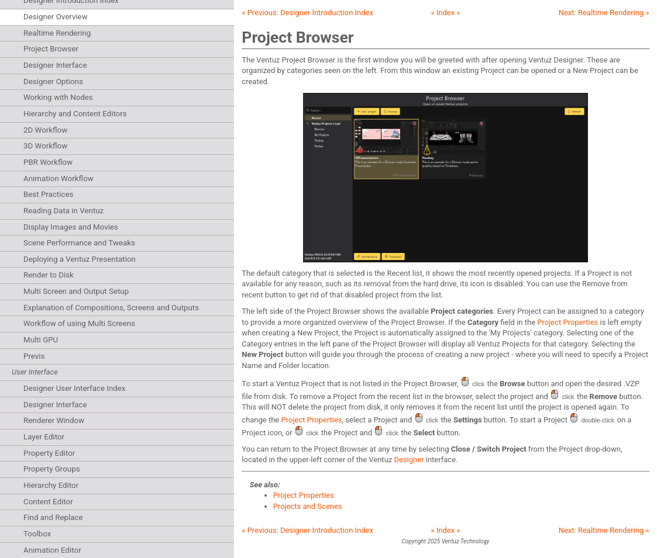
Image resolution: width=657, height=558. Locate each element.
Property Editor (49, 453)
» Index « (445, 12)
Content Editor (48, 501)
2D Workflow (45, 130)
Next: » (604, 12)
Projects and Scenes (307, 506)
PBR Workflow (48, 162)
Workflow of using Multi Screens (79, 323)
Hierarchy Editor (50, 485)
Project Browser (50, 48)
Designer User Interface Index (74, 388)
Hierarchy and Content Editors (75, 113)
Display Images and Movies (70, 227)
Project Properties (567, 322)
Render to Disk (48, 275)
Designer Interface (55, 65)
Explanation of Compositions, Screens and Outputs (111, 307)
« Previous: (307, 12)
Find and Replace (53, 517)
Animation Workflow (58, 178)
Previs (33, 356)
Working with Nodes (58, 97)
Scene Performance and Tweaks (79, 242)
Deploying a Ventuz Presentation (79, 259)
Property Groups (51, 469)
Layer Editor (43, 436)
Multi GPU (40, 339)
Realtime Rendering (57, 33)
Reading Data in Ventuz (63, 210)
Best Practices (48, 194)
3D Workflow (45, 145)
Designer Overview (55, 16)
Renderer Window (53, 420)
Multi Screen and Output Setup (76, 291)
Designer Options (53, 81)
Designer (409, 459)
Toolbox (37, 533)
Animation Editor (52, 550)
